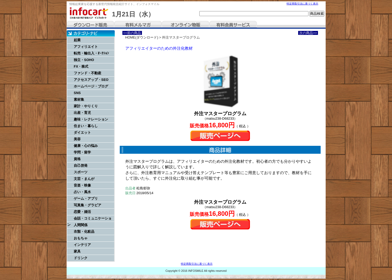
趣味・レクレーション (91, 119)
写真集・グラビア (87, 205)
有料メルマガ (138, 25)
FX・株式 (81, 66)
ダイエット (82, 132)
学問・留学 (82, 152)
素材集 (79, 99)
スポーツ (80, 172)
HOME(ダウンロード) (141, 37)
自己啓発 (80, 165)
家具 (77, 251)
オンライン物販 (185, 25)
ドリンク (80, 258)
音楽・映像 (82, 185)
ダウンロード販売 (90, 25)
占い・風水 (82, 192)
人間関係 (80, 225)
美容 (77, 139)
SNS (77, 93)
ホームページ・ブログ (91, 86)
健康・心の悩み (86, 146)
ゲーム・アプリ (86, 198)
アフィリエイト (86, 47)
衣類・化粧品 (84, 232)
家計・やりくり (86, 106)
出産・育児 (82, 113)
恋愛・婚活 (82, 212)
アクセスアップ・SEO (91, 80)
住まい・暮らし (86, 126)
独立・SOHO (84, 60)
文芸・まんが (84, 179)
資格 (77, 159)
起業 (77, 40)
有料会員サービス (233, 25)
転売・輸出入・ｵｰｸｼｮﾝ (91, 53)
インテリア (82, 245)
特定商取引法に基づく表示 (302, 3)
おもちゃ (80, 238)
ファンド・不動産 (87, 73)
